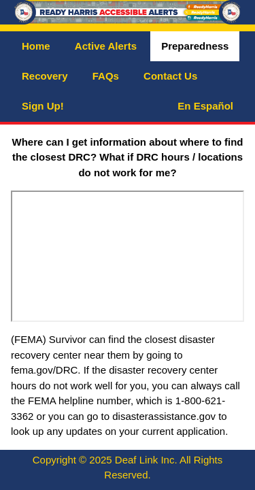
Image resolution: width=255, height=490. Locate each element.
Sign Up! (43, 106)
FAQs (105, 76)
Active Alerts (106, 46)
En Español (205, 106)
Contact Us (170, 76)
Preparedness (194, 46)
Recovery (45, 76)
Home (36, 46)
